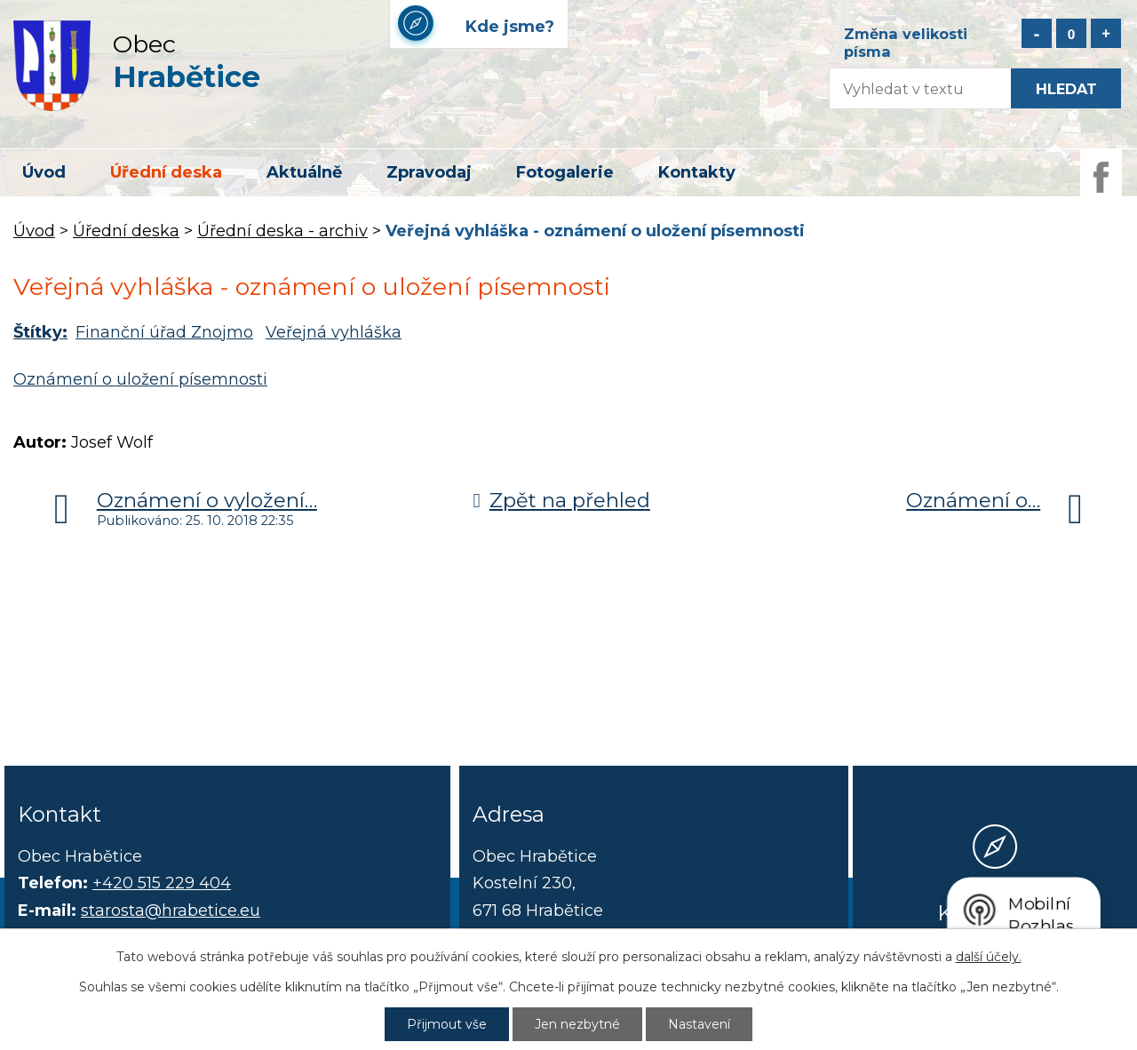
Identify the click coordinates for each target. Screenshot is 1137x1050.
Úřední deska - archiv (282, 231)
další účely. (989, 957)
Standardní (1071, 33)
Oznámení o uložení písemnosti (140, 379)
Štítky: (40, 332)
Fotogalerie (565, 172)
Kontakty (696, 172)
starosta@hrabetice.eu (170, 910)
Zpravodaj (429, 172)
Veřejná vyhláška (334, 332)
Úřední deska (166, 172)
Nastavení (699, 1024)
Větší (1106, 33)
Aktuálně (304, 172)
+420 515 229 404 (161, 883)
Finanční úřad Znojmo (164, 332)
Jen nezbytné (577, 1024)
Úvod (44, 172)
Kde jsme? (995, 912)
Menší (1037, 33)
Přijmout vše (447, 1024)
